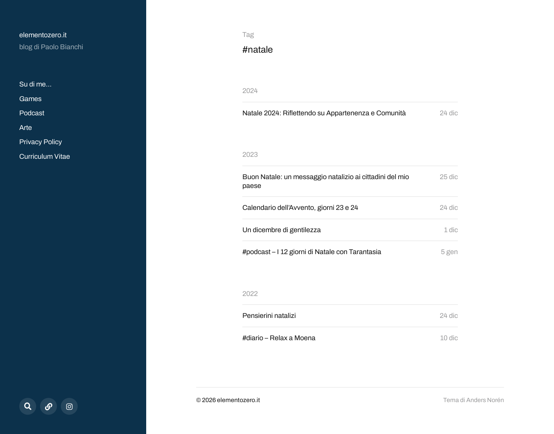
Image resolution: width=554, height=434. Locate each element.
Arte (25, 127)
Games (30, 99)
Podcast (31, 113)
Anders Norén (485, 400)
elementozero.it (43, 35)
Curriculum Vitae (44, 156)
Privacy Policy (40, 142)
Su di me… (35, 84)
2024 (250, 91)
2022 (250, 294)
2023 (250, 154)
